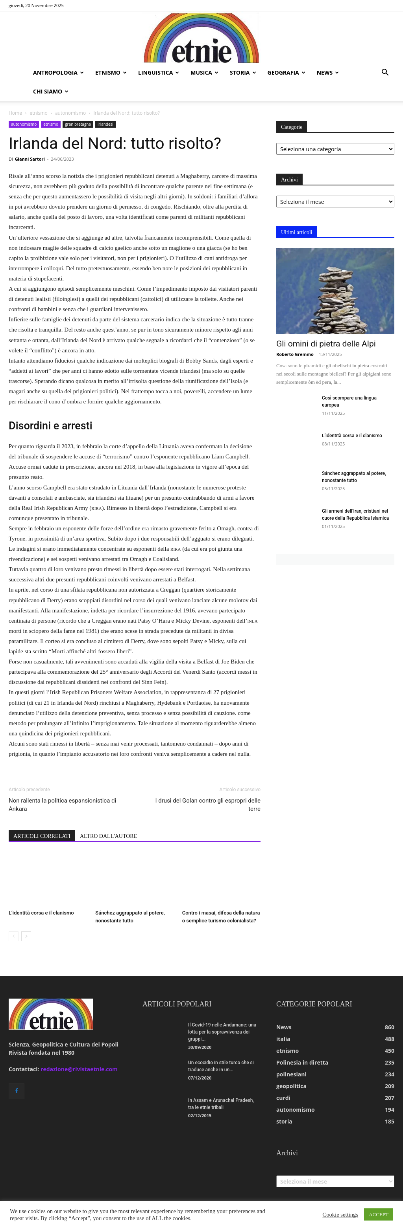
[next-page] (26, 936)
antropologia (58, 72)
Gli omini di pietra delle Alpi (326, 343)
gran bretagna (78, 124)
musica (204, 72)
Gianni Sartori (30, 159)
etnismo (111, 72)
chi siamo (50, 91)
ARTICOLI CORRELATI (41, 836)
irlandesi (105, 124)
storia (243, 72)
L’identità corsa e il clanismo (41, 913)
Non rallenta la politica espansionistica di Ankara (62, 804)
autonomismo (70, 113)
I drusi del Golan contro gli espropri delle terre (208, 804)
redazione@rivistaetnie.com (79, 1069)
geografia (286, 72)
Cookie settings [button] (340, 1215)
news (328, 72)
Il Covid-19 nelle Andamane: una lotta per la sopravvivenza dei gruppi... (222, 1032)
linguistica (158, 72)
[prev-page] (13, 936)
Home (15, 113)
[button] (384, 73)
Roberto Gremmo (295, 354)
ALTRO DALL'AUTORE (108, 836)
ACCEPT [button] (378, 1214)
